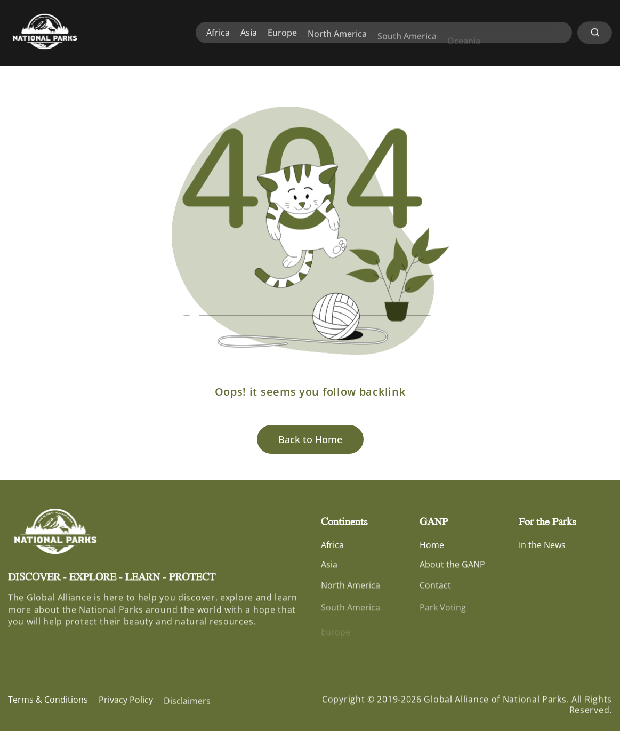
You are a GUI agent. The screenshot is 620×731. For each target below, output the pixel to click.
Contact (435, 590)
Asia (248, 33)
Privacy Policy (126, 702)
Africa (218, 33)
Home (432, 545)
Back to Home (310, 439)
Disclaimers (187, 706)
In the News (542, 545)
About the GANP (452, 567)
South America (407, 44)
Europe (282, 35)
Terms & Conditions (48, 700)
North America (337, 39)
